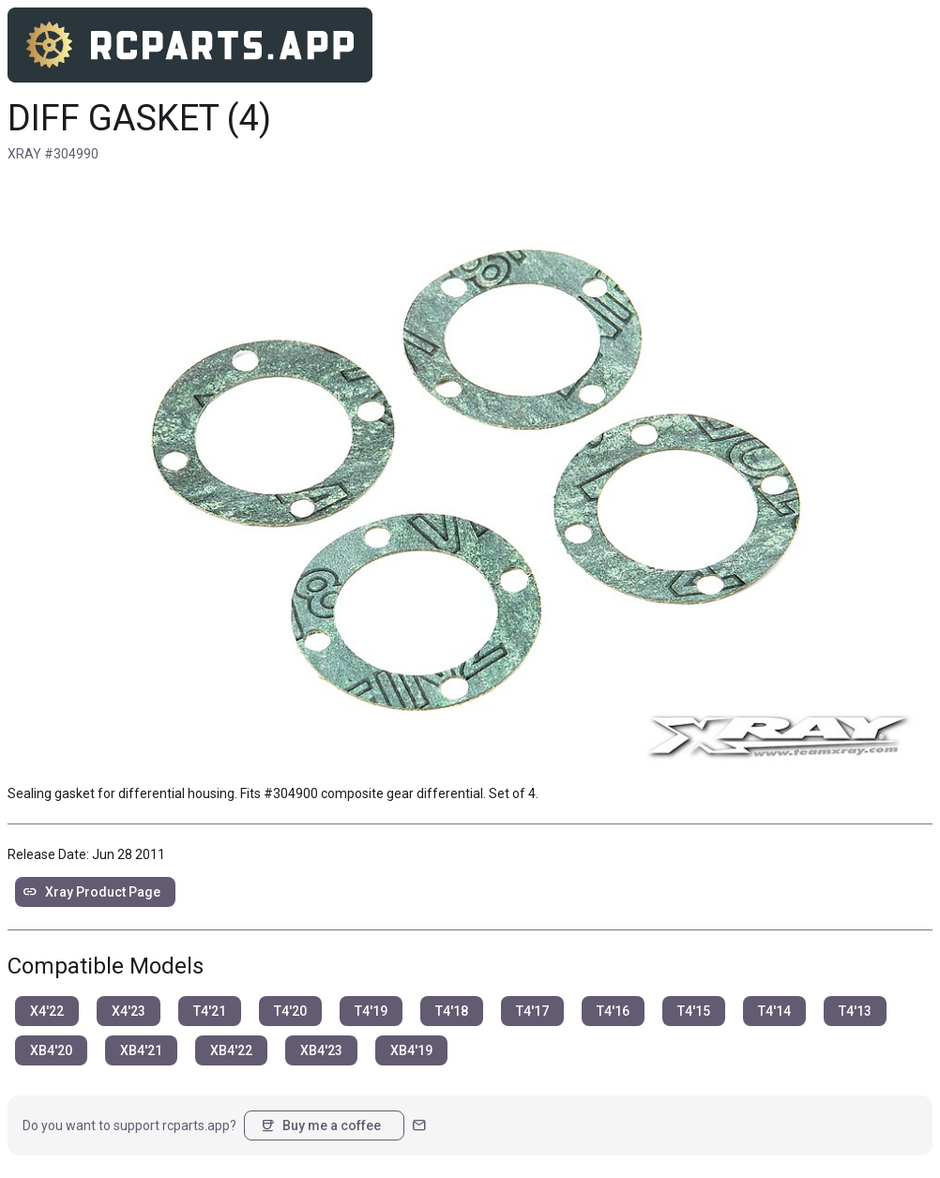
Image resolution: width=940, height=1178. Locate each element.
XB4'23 (321, 1050)
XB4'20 (51, 1050)
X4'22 (47, 1011)
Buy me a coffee (320, 1125)
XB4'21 (141, 1050)
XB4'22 (231, 1050)
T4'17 (532, 1011)
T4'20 (290, 1011)
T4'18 (451, 1011)
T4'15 (693, 1011)
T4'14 (774, 1011)
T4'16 (613, 1011)
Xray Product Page (91, 892)
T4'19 (371, 1011)
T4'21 (209, 1011)
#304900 (291, 793)
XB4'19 (411, 1050)
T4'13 (855, 1011)
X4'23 (128, 1011)
